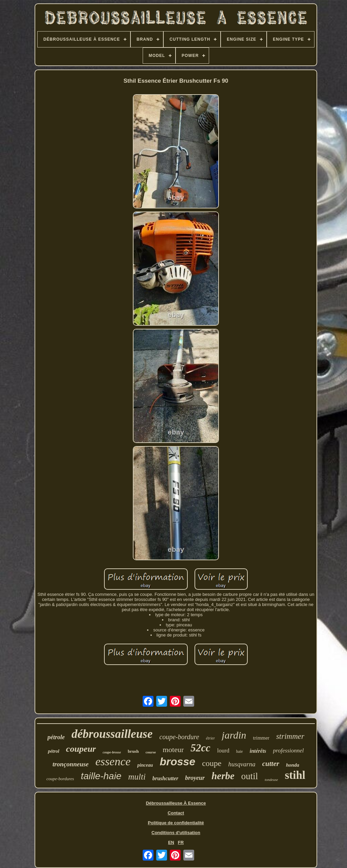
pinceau (145, 765)
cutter (270, 764)
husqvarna (242, 764)
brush (133, 751)
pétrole (56, 737)
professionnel (288, 750)
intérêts (258, 751)
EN (171, 842)
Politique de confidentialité (176, 822)
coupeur (81, 749)
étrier (210, 738)
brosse (177, 761)
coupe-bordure (179, 737)
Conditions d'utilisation (175, 832)
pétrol (53, 751)
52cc (200, 748)
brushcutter (165, 778)
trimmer (261, 738)
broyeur (195, 777)
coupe (211, 763)
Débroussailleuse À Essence (176, 803)
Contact (176, 812)
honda (292, 765)
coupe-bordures (60, 778)
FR (181, 842)
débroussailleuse (112, 734)
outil (249, 776)
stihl (295, 775)
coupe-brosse (112, 752)
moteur (173, 749)
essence (113, 761)
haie (239, 751)
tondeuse (271, 780)
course (150, 752)
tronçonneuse (71, 764)
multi (136, 776)
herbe (222, 775)
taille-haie (101, 776)
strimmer (290, 736)
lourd (223, 750)
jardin (234, 735)
